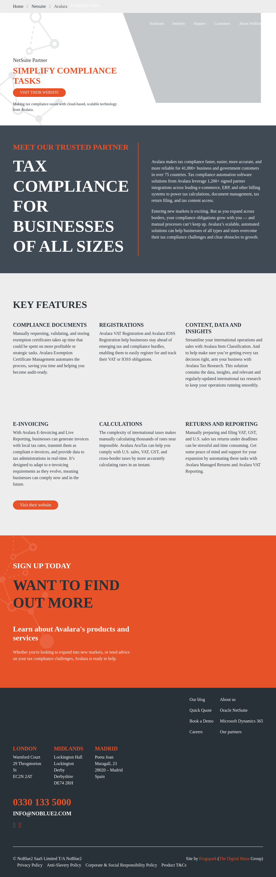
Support (200, 24)
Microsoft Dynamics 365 (241, 721)
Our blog (197, 699)
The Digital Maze (234, 858)
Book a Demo (201, 721)
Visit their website (35, 505)
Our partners (231, 731)
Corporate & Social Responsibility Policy (121, 865)
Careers (196, 731)
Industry (178, 24)
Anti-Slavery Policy (64, 865)
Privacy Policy (30, 865)
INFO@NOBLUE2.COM (42, 813)
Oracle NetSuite (234, 710)
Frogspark (208, 858)
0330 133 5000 (42, 802)
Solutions (157, 24)
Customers (222, 24)
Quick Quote (200, 710)
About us (228, 699)
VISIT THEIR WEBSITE (39, 92)
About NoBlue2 (251, 24)
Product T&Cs (174, 865)
